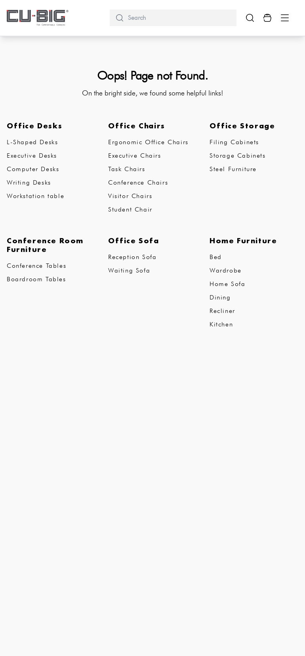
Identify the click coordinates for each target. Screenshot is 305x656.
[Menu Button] (285, 18)
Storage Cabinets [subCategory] (238, 155)
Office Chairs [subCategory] (136, 125)
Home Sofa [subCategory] (227, 284)
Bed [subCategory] (216, 257)
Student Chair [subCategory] (130, 209)
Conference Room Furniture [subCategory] (45, 244)
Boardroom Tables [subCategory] (36, 279)
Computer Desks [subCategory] (33, 169)
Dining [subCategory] (220, 297)
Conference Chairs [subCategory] (138, 182)
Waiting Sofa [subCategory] (129, 270)
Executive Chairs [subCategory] (134, 155)
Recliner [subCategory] (222, 311)
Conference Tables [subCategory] (36, 265)
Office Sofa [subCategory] (133, 240)
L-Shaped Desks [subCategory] (32, 142)
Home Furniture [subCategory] (243, 240)
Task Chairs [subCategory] (126, 169)
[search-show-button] (250, 18)
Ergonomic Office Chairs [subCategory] (148, 142)
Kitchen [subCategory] (221, 324)
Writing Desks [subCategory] (29, 182)
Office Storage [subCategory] (242, 125)
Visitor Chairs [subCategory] (130, 196)
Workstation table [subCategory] (35, 196)
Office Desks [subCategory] (34, 125)
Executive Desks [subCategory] (32, 155)
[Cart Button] (267, 18)
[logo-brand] (38, 18)
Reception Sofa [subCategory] (132, 257)
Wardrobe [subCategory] (226, 270)
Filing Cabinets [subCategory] (234, 142)
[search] (179, 17)
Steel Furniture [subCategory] (233, 169)
